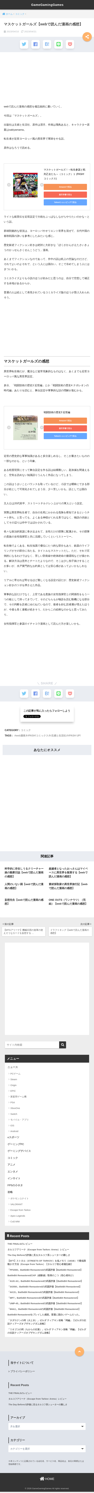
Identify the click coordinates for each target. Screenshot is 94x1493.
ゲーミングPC (15, 1144)
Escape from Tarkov (20, 1210)
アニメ (11, 1165)
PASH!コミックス (38, 735)
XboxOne (15, 1108)
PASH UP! (75, 735)
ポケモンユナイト (19, 1199)
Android (14, 1131)
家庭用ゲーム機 (18, 1096)
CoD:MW (15, 1222)
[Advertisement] (47, 79)
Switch (13, 1114)
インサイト (13, 1178)
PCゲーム (15, 1073)
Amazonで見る (65, 187)
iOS (12, 1125)
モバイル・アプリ (19, 1119)
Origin (13, 1085)
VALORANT (16, 1204)
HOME (47, 1480)
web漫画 (21, 735)
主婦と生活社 (59, 735)
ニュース (12, 1067)
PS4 (12, 1102)
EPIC (13, 1091)
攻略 (10, 1192)
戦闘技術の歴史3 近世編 (57, 412)
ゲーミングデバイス (19, 1151)
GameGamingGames (47, 5)
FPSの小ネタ (15, 1185)
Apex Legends (17, 1216)
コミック (26, 729)
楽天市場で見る (65, 194)
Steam (13, 1079)
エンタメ (12, 1171)
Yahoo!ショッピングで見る (65, 202)
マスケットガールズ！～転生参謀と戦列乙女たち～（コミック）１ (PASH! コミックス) (64, 174)
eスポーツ (13, 1137)
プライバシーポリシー (22, 1372)
